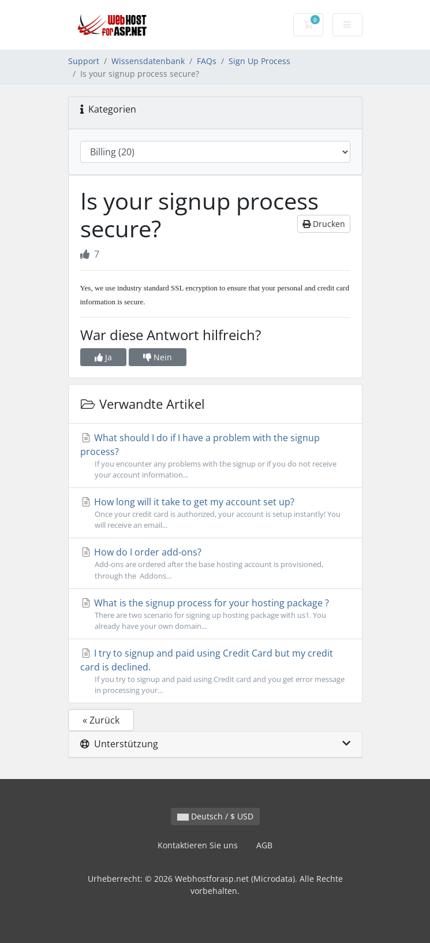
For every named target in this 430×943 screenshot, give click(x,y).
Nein (157, 357)
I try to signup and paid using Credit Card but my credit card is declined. (215, 671)
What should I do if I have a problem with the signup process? (215, 455)
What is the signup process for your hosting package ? (215, 614)
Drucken (323, 223)
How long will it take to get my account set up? (215, 513)
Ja (103, 357)
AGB (264, 845)
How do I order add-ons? (215, 563)
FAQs (206, 60)
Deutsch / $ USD (215, 816)
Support (83, 60)
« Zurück (101, 720)
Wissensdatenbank (148, 60)
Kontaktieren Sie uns (198, 845)
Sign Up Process (259, 60)
